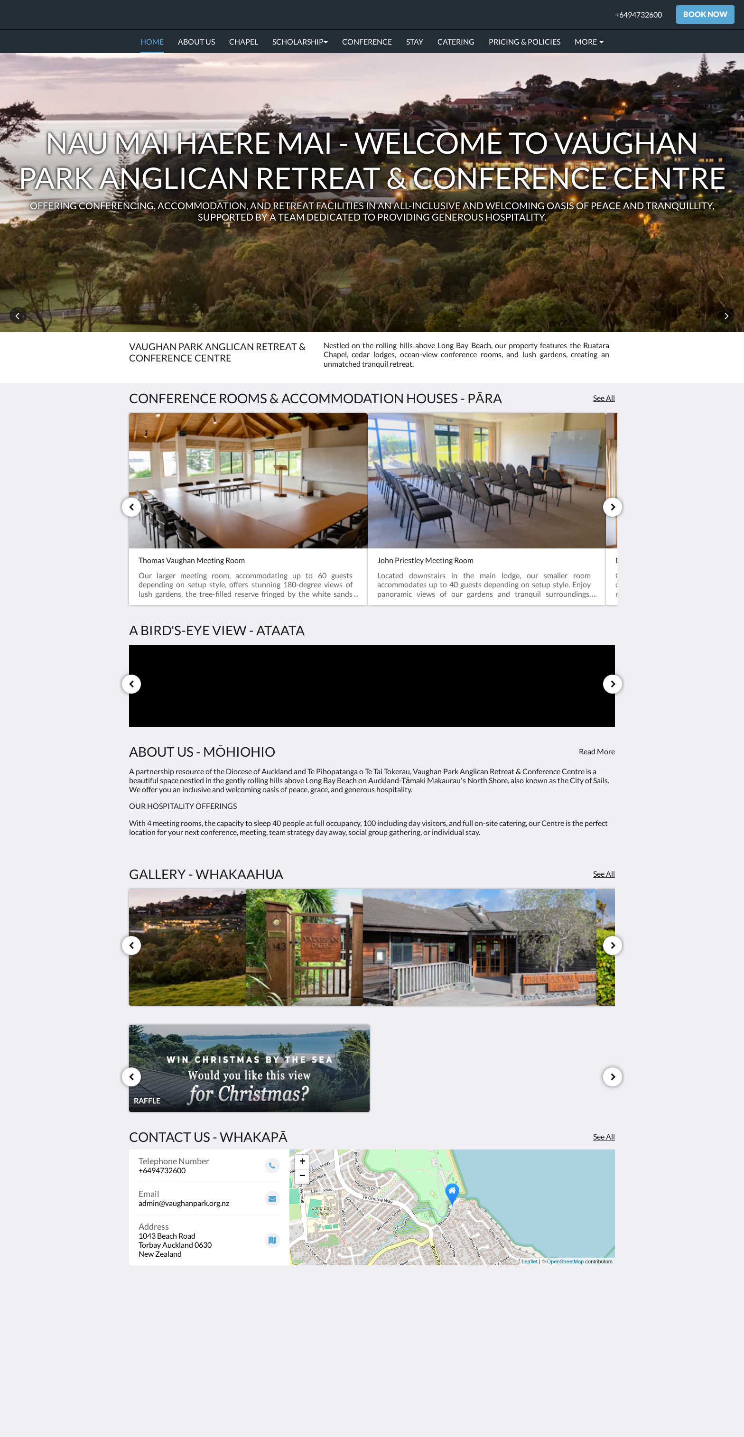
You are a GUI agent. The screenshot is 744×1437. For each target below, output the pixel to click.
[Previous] (131, 507)
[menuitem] (152, 42)
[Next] (612, 507)
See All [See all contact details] (604, 1136)
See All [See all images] (604, 873)
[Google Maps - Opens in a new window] (209, 1236)
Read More (597, 751)
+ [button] (302, 1162)
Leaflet (530, 1261)
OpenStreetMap (565, 1261)
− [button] (302, 1176)
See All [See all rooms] (604, 397)
